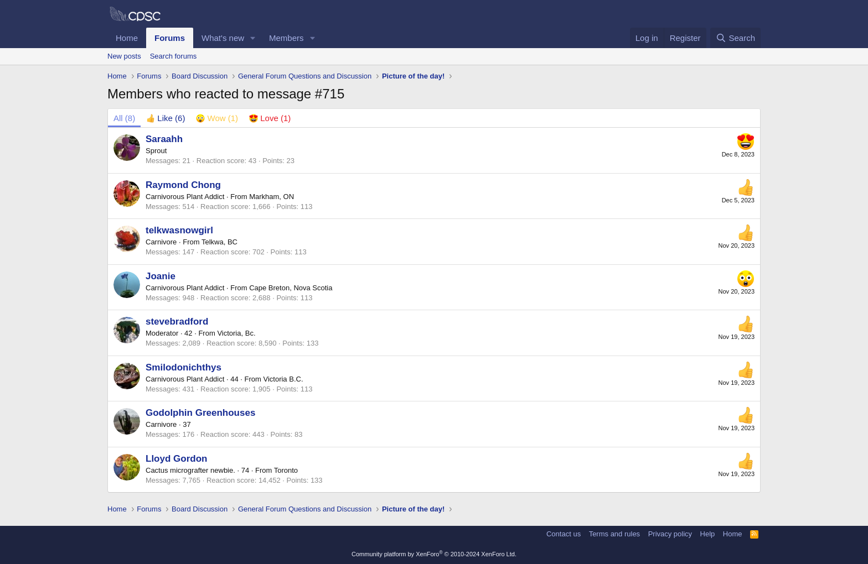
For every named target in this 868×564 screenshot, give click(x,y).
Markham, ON (271, 196)
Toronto (286, 470)
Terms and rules (614, 534)
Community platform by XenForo (434, 554)
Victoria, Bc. (236, 333)
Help (707, 534)
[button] (253, 38)
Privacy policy (670, 534)
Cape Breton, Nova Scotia (290, 288)
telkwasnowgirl (179, 230)
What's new (223, 38)
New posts (124, 56)
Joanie (160, 276)
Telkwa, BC (219, 242)
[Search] (735, 38)
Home (127, 38)
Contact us (563, 534)
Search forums (173, 56)
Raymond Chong (183, 185)
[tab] (165, 118)
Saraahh (164, 139)
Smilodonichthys (183, 367)
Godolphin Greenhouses (200, 413)
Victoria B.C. (283, 379)
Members (286, 38)
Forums (169, 38)
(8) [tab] (124, 118)
